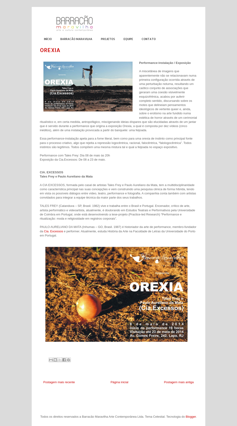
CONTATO (149, 39)
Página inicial (119, 382)
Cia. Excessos (53, 231)
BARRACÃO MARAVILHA (76, 39)
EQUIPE (128, 39)
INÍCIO (48, 39)
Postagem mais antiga (179, 382)
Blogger (191, 416)
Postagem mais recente (59, 382)
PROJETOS (108, 39)
